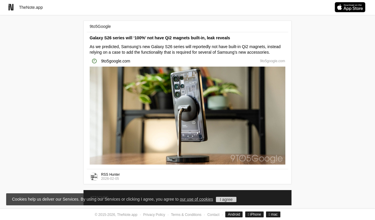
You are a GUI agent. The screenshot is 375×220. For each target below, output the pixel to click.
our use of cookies (196, 199)
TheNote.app (31, 7)
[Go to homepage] (11, 7)
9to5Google (100, 26)
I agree (226, 199)
